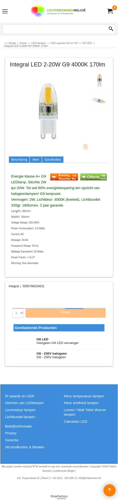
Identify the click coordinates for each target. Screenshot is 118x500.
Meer (35, 159)
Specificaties (52, 159)
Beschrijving (19, 159)
